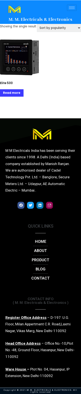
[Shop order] (59, 28)
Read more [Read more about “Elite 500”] (11, 93)
